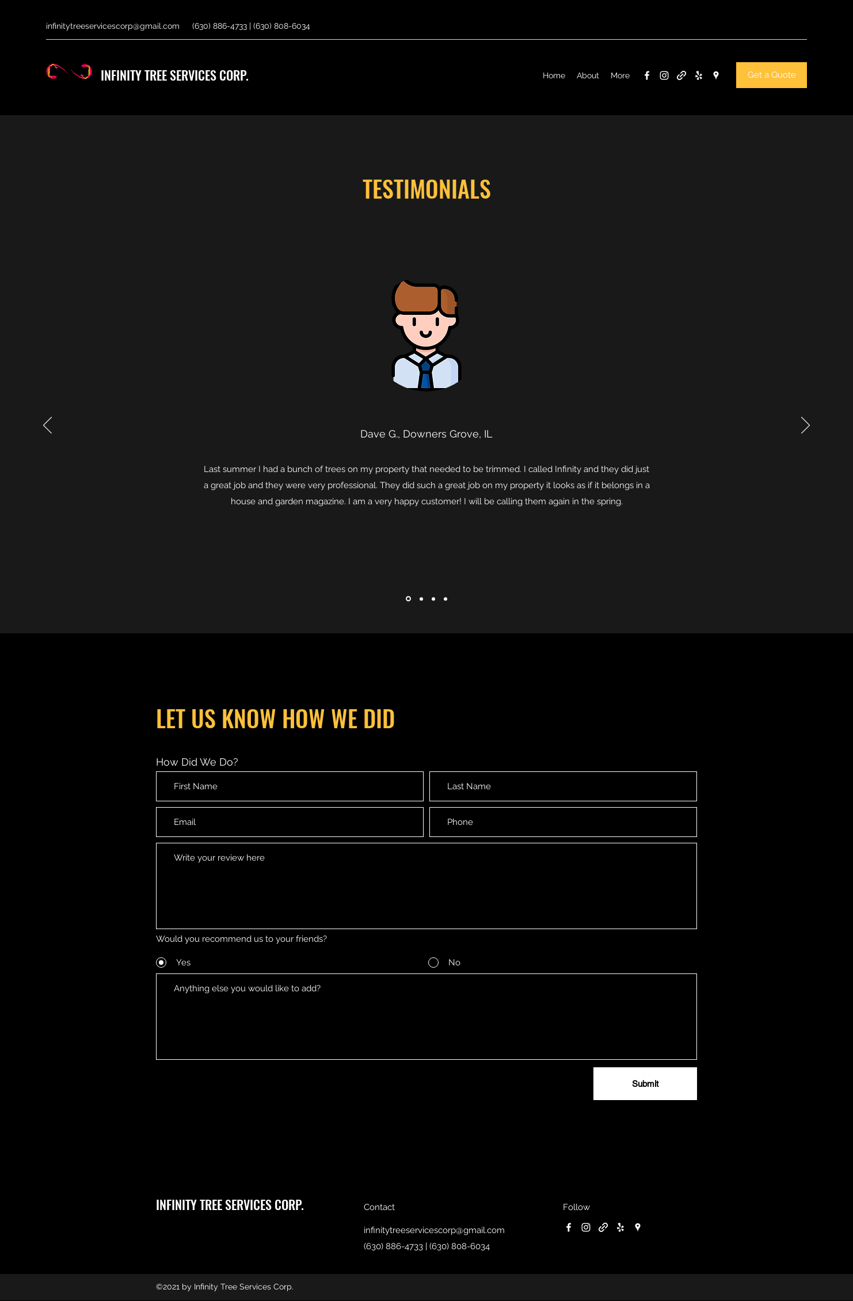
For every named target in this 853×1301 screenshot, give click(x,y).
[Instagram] (664, 75)
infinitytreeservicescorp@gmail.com (113, 26)
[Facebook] (647, 75)
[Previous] (47, 426)
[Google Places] (716, 75)
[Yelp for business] (699, 75)
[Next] (805, 426)
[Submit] (645, 1083)
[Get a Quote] (771, 75)
